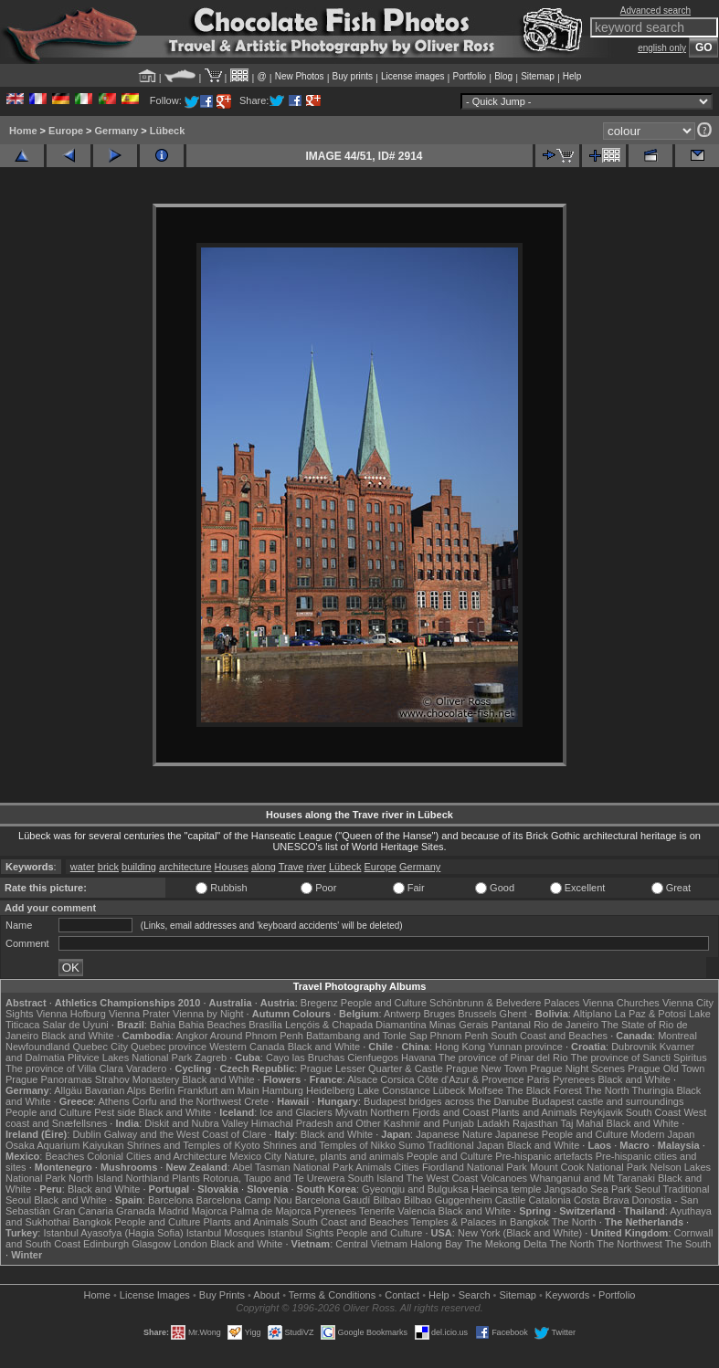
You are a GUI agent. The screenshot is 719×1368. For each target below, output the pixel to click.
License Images (155, 1294)
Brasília (265, 1024)
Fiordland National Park (474, 1167)
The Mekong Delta (506, 1243)
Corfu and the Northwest (186, 1101)
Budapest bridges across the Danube (446, 1101)
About (266, 1294)
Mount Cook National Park (588, 1167)
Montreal (677, 1035)
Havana (418, 1057)
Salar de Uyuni (76, 1024)
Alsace (362, 1079)
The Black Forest (544, 1090)
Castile (510, 1199)
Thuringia (653, 1090)
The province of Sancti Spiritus (638, 1057)
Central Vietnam (371, 1243)
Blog (503, 76)
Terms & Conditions (332, 1294)
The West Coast (443, 1178)
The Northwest (629, 1243)
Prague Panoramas (48, 1079)
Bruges (439, 1013)
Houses (231, 866)
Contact (402, 1294)
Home (23, 130)
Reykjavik (601, 1112)
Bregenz (319, 1002)
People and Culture (384, 1002)
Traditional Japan (466, 1145)
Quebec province (168, 1046)
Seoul (648, 1189)
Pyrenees (574, 1079)
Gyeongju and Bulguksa (415, 1189)
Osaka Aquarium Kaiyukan (64, 1145)
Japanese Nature (454, 1134)
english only (662, 48)
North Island (95, 1178)
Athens (114, 1101)
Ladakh (493, 1123)
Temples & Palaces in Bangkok (480, 1221)
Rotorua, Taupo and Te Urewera (274, 1178)
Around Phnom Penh (256, 1035)
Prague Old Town (666, 1068)
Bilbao (387, 1199)
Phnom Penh (459, 1035)
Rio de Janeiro (566, 1024)
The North (607, 1090)
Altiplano (592, 1013)
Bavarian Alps (115, 1090)
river (316, 866)
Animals (373, 1167)
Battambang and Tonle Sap (367, 1035)
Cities (406, 1167)
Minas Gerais (459, 1024)
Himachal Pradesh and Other (316, 1123)
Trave (291, 866)
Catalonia (549, 1199)
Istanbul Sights (300, 1232)
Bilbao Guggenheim (448, 1199)
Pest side (114, 1112)
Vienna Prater (139, 1013)
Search (475, 1294)
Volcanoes (504, 1178)
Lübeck (167, 130)
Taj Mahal (581, 1123)
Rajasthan (535, 1123)
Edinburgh (106, 1243)
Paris (538, 1079)
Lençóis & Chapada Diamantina (356, 1024)
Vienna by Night (208, 1013)
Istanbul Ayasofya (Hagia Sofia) (113, 1232)
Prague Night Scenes (577, 1068)
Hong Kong (460, 1046)
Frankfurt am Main (218, 1090)
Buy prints (353, 76)
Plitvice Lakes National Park (130, 1057)
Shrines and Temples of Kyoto (193, 1145)
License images (412, 76)
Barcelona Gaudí (333, 1199)
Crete (256, 1101)
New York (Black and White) (520, 1232)
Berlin (161, 1090)
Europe (65, 130)
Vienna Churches (621, 1002)
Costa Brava (601, 1199)
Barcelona (171, 1199)
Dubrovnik (634, 1046)
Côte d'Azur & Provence (471, 1079)
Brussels (477, 1013)
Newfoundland (37, 1046)
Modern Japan (662, 1134)
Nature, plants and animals (344, 1156)
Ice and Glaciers (295, 1112)
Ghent (513, 1013)
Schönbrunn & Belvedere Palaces (504, 1002)
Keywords (567, 1294)
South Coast (654, 1112)
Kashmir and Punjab (429, 1123)
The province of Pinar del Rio (503, 1057)
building (139, 866)
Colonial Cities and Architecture (157, 1156)
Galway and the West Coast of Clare (185, 1134)
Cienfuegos (372, 1057)
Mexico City (255, 1156)
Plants (186, 1178)
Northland (147, 1178)
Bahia (162, 1024)
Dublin (86, 1134)
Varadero (146, 1068)
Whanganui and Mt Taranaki (592, 1178)
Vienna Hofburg (71, 1013)
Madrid (173, 1210)
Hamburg (282, 1090)
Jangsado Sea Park (587, 1189)
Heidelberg (330, 1090)
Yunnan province (525, 1046)
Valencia (416, 1210)
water (82, 866)
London (190, 1243)
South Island (375, 1178)
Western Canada (246, 1046)
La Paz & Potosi (650, 1013)
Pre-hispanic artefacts (543, 1156)
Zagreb (211, 1057)
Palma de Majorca (271, 1210)
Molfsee (485, 1090)
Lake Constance (393, 1090)
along (263, 866)
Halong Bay (436, 1243)
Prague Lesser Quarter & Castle (371, 1068)
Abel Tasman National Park (292, 1167)
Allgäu (68, 1090)
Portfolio (469, 76)
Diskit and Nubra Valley (196, 1123)
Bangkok (91, 1221)
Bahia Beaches (212, 1024)
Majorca (209, 1210)
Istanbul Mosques (225, 1232)
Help (572, 76)
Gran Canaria (83, 1210)
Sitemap (538, 76)
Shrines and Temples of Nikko (329, 1145)
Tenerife (377, 1210)
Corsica (397, 1079)
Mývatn (351, 1112)
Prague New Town (486, 1068)
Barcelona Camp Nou (244, 1199)
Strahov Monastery (137, 1079)
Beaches (64, 1156)
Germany (117, 130)
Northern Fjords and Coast (429, 1112)
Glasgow (151, 1243)
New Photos (299, 76)
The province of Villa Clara (64, 1068)
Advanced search (655, 10)
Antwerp (402, 1013)
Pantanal (511, 1024)
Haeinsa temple (506, 1189)
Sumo (411, 1145)
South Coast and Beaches (549, 1035)
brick (108, 866)
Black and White (77, 1035)
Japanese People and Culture (561, 1134)
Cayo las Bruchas (305, 1057)
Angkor (192, 1035)
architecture (185, 866)
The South (688, 1243)
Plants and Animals (534, 1112)
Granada (135, 1210)
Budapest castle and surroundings (607, 1101)
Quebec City (100, 1046)
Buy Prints (222, 1294)
